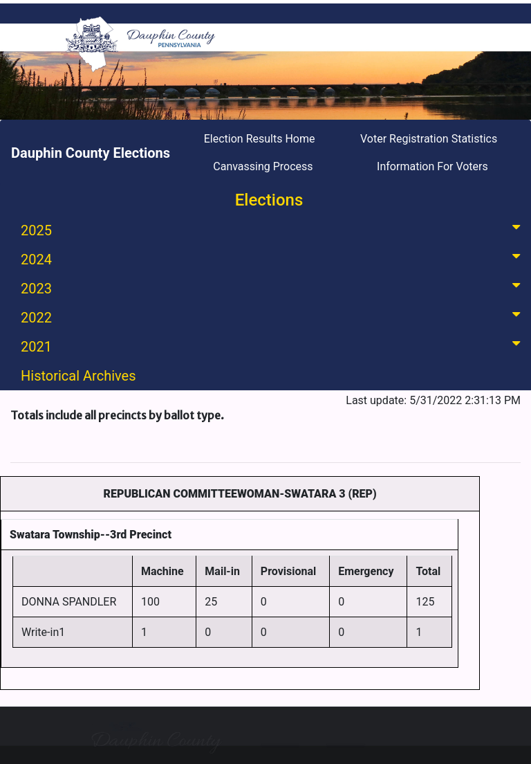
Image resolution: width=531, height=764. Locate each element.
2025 (273, 229)
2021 (273, 345)
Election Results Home (259, 138)
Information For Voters (432, 166)
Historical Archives (78, 375)
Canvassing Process (263, 166)
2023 (273, 287)
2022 (273, 316)
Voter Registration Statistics (428, 138)
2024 (273, 258)
